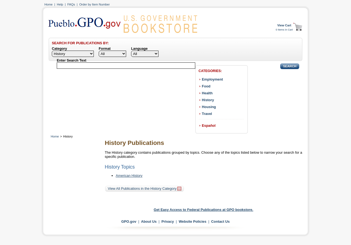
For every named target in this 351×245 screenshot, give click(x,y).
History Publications (134, 142)
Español (209, 125)
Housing (209, 107)
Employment (212, 79)
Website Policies (192, 221)
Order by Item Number (94, 4)
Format (105, 48)
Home (48, 4)
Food (206, 86)
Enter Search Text (71, 60)
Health (207, 93)
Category (59, 48)
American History (129, 176)
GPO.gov (128, 221)
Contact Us (220, 221)
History (208, 100)
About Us (149, 221)
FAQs (71, 4)
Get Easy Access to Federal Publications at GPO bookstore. (203, 210)
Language (139, 48)
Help (60, 4)
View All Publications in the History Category (144, 188)
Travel (207, 114)
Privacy (168, 221)
